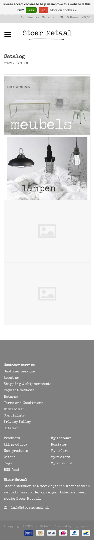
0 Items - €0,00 (75, 17)
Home (8, 63)
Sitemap (11, 428)
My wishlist (61, 463)
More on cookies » (63, 10)
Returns (11, 397)
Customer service (19, 371)
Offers (9, 457)
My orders (59, 451)
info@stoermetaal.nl (30, 508)
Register (59, 445)
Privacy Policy (17, 422)
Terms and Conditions (23, 403)
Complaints (14, 416)
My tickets (60, 457)
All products (15, 445)
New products (16, 451)
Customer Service (40, 17)
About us (11, 378)
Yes (31, 10)
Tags (8, 463)
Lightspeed (80, 526)
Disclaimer (14, 409)
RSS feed (11, 470)
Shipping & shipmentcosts (27, 384)
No (43, 10)
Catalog (22, 63)
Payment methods (19, 390)
